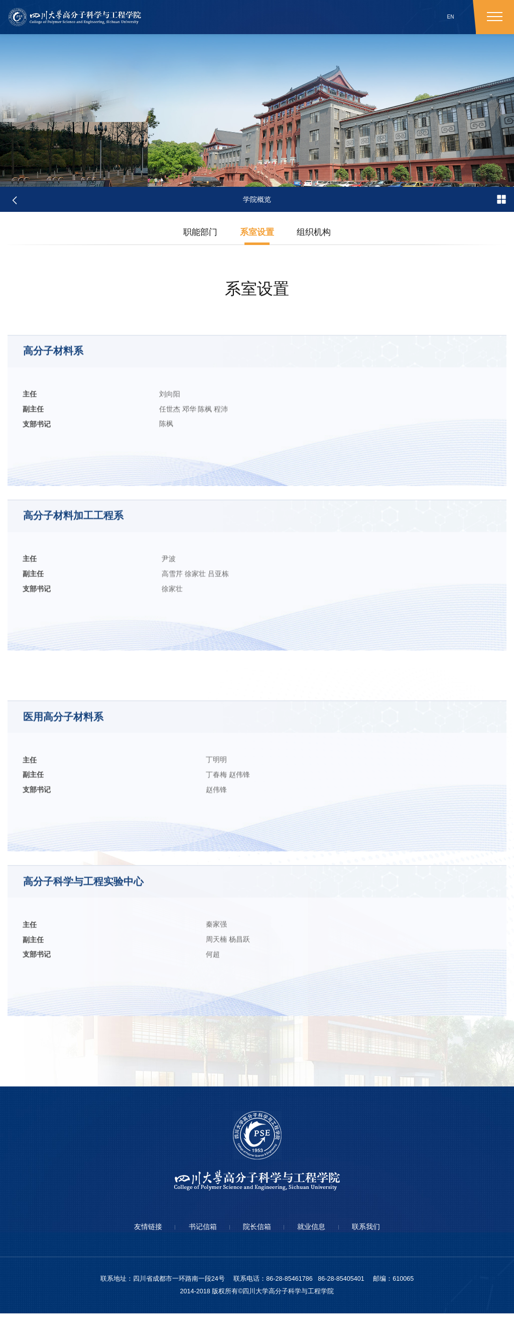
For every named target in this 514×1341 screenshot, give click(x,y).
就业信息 (318, 1254)
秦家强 (105, 991)
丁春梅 (105, 835)
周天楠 (105, 1007)
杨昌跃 (129, 1007)
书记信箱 (196, 1254)
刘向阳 (105, 442)
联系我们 (378, 1254)
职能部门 (198, 234)
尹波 (102, 613)
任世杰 (105, 457)
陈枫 (142, 457)
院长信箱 (257, 1254)
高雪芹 (105, 629)
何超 (102, 1022)
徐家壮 (129, 629)
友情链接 (135, 1254)
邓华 (125, 457)
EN (450, 17)
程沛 (158, 457)
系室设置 (257, 234)
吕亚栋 (152, 629)
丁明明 (105, 820)
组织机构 (316, 234)
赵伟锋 (129, 835)
